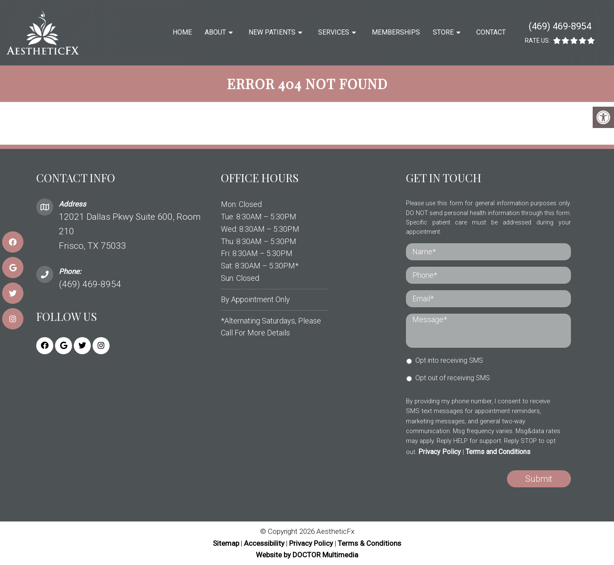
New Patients (272, 32)
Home (182, 32)
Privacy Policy (439, 452)
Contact (491, 32)
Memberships (396, 32)
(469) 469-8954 (560, 26)
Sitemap (226, 543)
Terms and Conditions (498, 452)
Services (333, 32)
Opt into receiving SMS (449, 360)
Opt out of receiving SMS (452, 378)
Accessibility (264, 543)
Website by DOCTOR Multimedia (307, 554)
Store (443, 32)
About (215, 32)
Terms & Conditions (369, 543)
